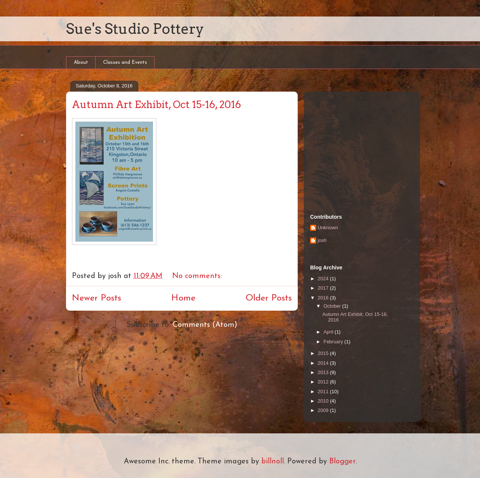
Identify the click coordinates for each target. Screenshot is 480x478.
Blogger (342, 461)
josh (322, 240)
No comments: (198, 276)
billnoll (272, 461)
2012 (324, 382)
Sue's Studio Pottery (135, 28)
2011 (324, 391)
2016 (324, 298)
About (81, 62)
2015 (324, 353)
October (333, 306)
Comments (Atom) (204, 325)
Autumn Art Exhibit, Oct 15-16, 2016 (156, 104)
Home (183, 298)
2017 (324, 288)
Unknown (328, 227)
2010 (324, 401)
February (334, 341)
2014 (324, 363)
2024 (324, 278)
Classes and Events (125, 62)
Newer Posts (96, 298)
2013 (324, 372)
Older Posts (269, 298)
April (329, 332)
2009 (324, 410)
